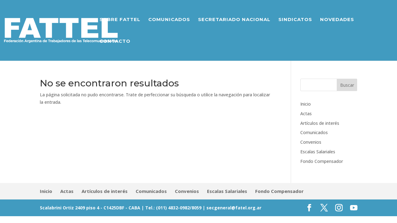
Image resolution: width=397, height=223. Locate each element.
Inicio (305, 104)
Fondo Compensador (321, 161)
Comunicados (169, 19)
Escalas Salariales (317, 152)
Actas (306, 113)
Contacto (114, 41)
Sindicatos (295, 19)
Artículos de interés (319, 123)
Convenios (310, 142)
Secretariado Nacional (234, 19)
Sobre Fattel (119, 19)
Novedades (337, 19)
